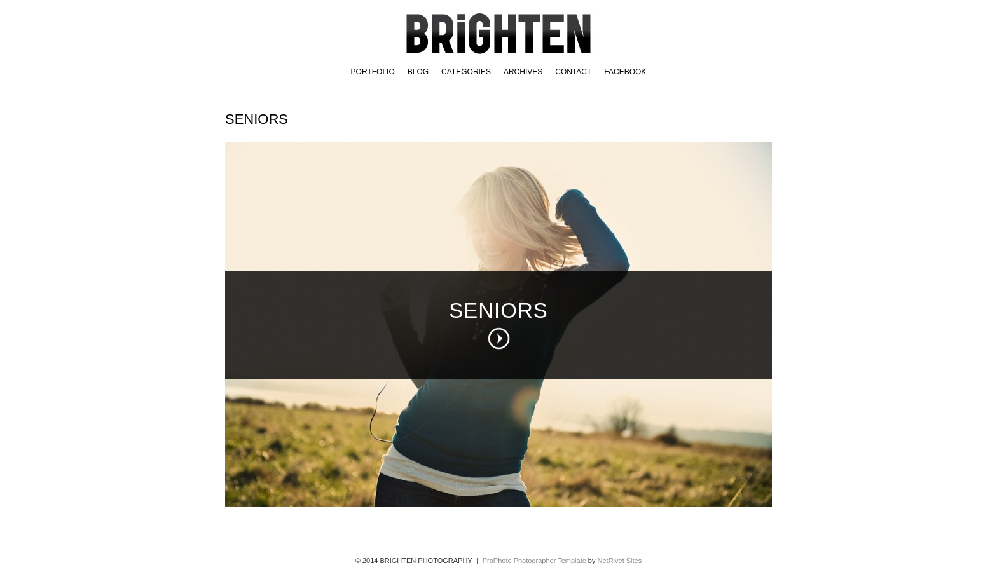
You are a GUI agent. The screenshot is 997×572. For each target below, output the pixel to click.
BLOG (418, 72)
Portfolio (373, 72)
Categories (466, 72)
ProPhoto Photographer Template (534, 560)
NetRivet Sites (620, 560)
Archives (523, 72)
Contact (573, 72)
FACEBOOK (625, 72)
